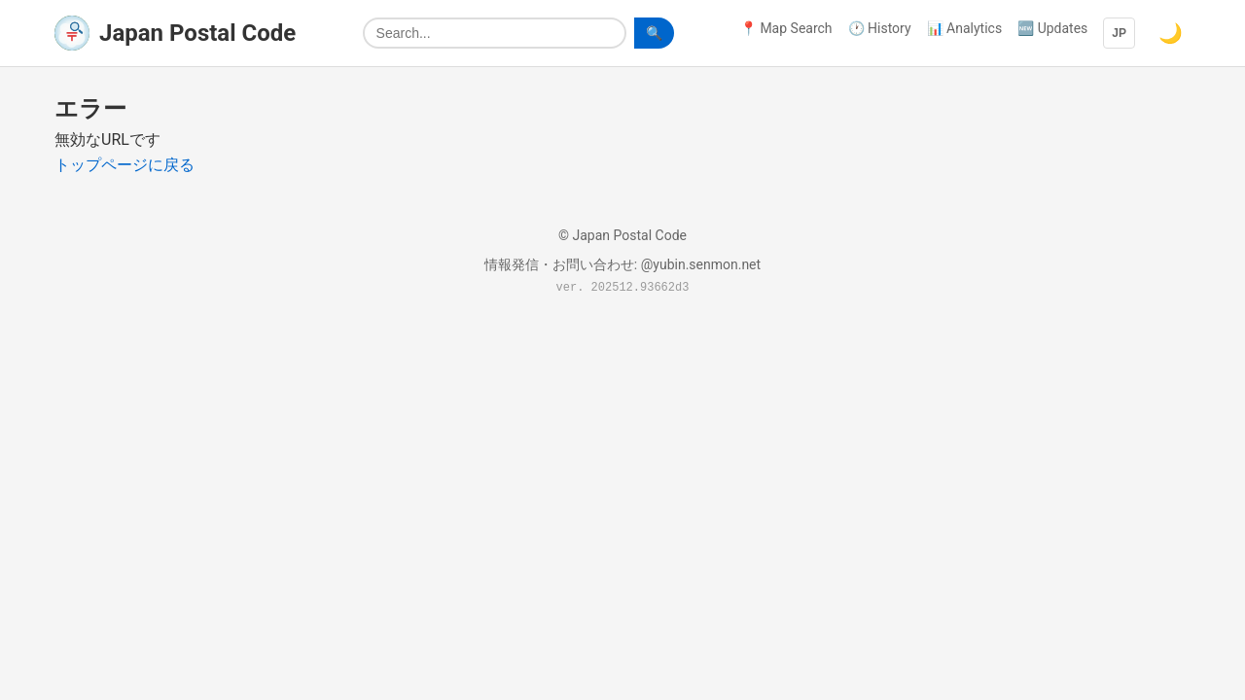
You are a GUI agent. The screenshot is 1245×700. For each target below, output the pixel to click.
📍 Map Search (786, 28)
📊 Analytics (965, 28)
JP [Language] (1119, 33)
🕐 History (879, 28)
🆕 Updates (1052, 28)
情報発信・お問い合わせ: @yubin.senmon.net (622, 264)
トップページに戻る (124, 165)
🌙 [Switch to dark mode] (1170, 33)
